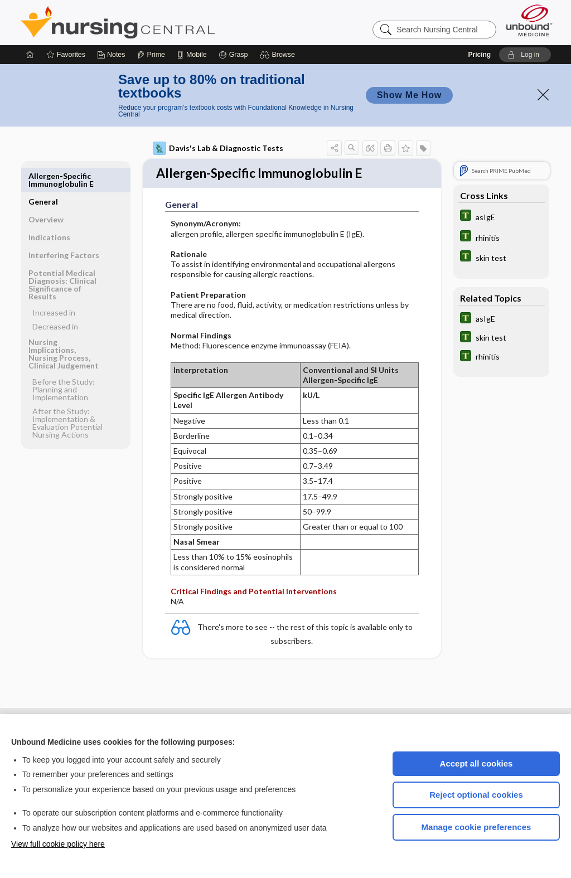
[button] (279, 54)
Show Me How (409, 95)
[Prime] (151, 54)
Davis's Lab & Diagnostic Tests (218, 148)
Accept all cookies (476, 763)
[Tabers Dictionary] (501, 216)
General (43, 176)
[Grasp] (233, 54)
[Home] (30, 54)
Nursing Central (159, 22)
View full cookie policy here (58, 844)
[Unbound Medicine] (529, 20)
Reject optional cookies (476, 794)
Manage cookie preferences (476, 827)
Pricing (479, 55)
